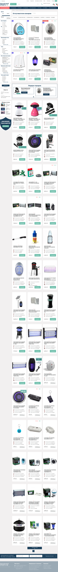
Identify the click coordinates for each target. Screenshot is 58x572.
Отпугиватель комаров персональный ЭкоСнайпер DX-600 (34, 406)
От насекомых (33, 7)
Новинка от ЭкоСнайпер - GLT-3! (5, 93)
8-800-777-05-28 (46, 3)
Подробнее (24, 92)
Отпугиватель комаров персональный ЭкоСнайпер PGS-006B (18, 438)
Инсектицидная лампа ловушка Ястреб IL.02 (18, 151)
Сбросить (5, 86)
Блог (44, 0)
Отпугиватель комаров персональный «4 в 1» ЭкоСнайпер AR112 (34, 438)
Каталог (13, 4)
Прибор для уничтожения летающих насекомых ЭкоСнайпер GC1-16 (50, 183)
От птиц (39, 7)
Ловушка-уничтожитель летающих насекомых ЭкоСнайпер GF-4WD (49, 503)
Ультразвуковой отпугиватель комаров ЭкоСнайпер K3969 (18, 38)
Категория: (3, 20)
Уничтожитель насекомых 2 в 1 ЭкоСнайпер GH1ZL (35, 70)
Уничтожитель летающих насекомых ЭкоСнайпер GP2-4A (50, 215)
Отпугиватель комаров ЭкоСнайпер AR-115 (49, 438)
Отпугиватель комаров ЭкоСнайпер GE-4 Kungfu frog (18, 183)
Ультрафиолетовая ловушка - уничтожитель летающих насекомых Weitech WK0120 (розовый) (34, 119)
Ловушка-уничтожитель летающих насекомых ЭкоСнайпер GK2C (18, 534)
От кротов (26, 7)
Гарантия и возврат (48, 568)
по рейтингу (42, 17)
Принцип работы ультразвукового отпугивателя (8, 113)
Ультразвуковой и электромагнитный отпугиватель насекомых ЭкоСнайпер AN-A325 (50, 38)
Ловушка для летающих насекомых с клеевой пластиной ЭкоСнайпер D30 (34, 503)
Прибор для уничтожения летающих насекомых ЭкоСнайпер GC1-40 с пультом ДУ (19, 503)
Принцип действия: (6, 65)
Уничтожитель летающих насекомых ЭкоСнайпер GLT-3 (19, 311)
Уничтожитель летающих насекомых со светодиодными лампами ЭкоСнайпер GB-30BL (50, 279)
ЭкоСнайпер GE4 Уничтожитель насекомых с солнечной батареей (50, 534)
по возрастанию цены (21, 17)
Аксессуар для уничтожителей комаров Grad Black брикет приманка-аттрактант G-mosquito (34, 311)
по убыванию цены (30, 17)
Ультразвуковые (52, 7)
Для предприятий (4, 7)
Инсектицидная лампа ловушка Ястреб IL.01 (25, 89)
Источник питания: (6, 55)
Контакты (48, 0)
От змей (19, 7)
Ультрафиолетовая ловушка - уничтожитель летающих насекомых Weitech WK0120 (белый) (19, 119)
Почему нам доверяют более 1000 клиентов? (5, 97)
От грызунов (13, 7)
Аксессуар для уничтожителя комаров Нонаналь (49, 247)
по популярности (36, 17)
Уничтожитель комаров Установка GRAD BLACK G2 (34, 279)
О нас (28, 0)
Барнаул (3, 1)
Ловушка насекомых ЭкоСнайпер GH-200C (17, 247)
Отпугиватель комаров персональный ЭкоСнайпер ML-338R (49, 406)
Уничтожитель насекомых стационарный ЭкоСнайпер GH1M (19, 471)
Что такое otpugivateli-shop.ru (35, 565)
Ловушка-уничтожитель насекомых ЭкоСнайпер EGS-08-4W (34, 534)
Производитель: (5, 37)
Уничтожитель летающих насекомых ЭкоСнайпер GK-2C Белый (19, 406)
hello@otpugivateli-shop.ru (20, 565)
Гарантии (32, 0)
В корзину (22, 47)
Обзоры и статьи (6, 102)
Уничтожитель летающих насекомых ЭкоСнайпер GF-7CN (34, 375)
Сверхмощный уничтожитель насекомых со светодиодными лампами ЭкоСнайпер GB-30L (35, 215)
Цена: (2, 11)
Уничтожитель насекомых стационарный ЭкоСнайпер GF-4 (50, 471)
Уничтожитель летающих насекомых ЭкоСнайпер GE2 (50, 311)
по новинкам (48, 17)
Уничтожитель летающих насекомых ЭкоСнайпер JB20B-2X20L (19, 375)
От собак (45, 7)
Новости (6, 89)
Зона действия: (5, 75)
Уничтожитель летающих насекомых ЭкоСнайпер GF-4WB (19, 343)
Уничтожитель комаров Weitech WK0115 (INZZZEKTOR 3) (18, 279)
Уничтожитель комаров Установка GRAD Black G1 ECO (49, 151)
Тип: (2, 46)
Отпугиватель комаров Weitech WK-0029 (18, 70)
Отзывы (54, 1)
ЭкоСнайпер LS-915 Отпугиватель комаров (34, 183)
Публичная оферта (33, 568)
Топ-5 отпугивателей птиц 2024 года (8, 105)
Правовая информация (33, 569)
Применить (6, 85)
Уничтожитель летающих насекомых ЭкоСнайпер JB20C (50, 343)
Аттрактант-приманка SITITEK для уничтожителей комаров (34, 38)
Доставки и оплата (38, 0)
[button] (19, 68)
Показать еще (35, 547)
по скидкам (53, 17)
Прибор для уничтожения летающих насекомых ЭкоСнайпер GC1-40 (19, 215)
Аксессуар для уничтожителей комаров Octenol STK (34, 247)
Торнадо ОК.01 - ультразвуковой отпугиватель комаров (49, 70)
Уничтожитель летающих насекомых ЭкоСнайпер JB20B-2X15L (34, 343)
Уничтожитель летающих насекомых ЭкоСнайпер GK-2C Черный (34, 151)
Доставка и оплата (47, 565)
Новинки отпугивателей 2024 (8, 109)
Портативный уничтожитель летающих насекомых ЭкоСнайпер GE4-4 (34, 471)
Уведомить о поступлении (53, 383)
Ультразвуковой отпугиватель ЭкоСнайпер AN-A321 (50, 375)
